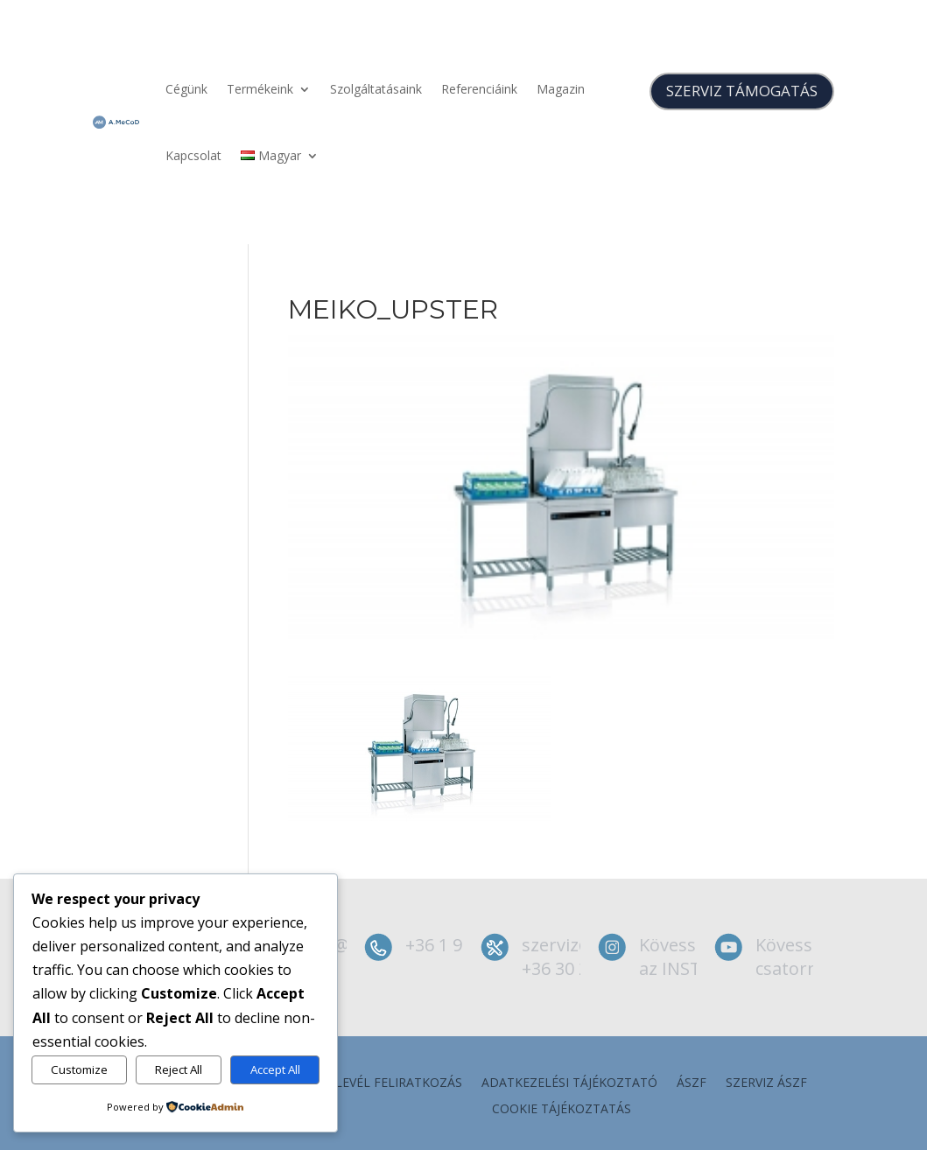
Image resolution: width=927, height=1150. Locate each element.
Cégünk (186, 89)
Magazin (561, 89)
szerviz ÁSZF (766, 1083)
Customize (79, 1069)
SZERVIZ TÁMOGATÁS (742, 91)
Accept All (275, 1069)
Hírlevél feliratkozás (388, 1083)
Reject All (178, 1069)
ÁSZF (691, 1083)
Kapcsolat (193, 155)
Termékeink (260, 89)
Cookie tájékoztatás (561, 1110)
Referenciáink (479, 89)
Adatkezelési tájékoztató (569, 1083)
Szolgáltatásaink (376, 89)
